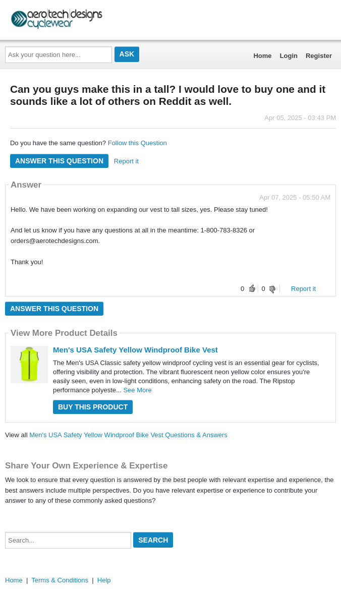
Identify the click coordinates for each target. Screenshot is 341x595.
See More (137, 390)
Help (104, 580)
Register (319, 56)
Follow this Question (137, 143)
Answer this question (59, 161)
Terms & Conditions (59, 580)
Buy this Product (93, 407)
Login (289, 56)
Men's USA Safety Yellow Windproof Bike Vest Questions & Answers (128, 435)
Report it (126, 161)
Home (262, 56)
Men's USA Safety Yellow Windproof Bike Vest (135, 349)
